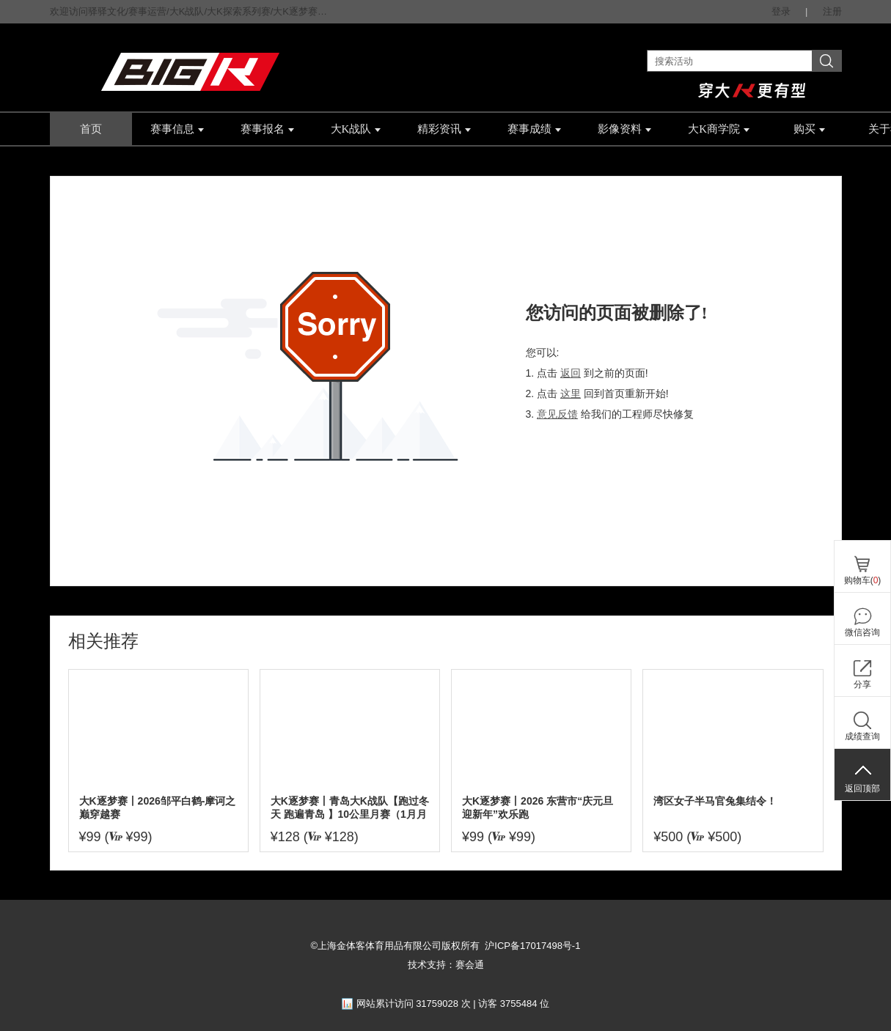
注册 (832, 11)
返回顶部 (862, 788)
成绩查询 (862, 736)
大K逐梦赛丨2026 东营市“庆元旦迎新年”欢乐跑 (537, 807)
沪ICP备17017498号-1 (532, 945)
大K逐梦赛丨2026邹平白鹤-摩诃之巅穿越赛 (157, 807)
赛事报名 (267, 129)
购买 (809, 129)
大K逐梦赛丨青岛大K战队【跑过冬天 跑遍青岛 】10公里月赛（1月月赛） (350, 808)
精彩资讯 (444, 129)
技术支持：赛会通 (446, 964)
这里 (570, 393)
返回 (570, 373)
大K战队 (356, 129)
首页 (91, 129)
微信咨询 (862, 632)
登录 (781, 11)
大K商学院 (718, 129)
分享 (862, 684)
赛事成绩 (534, 129)
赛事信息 (177, 129)
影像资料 (624, 129)
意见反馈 (557, 414)
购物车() (862, 580)
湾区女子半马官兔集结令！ (715, 801)
